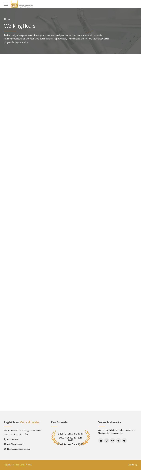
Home (7, 19)
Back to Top (132, 465)
